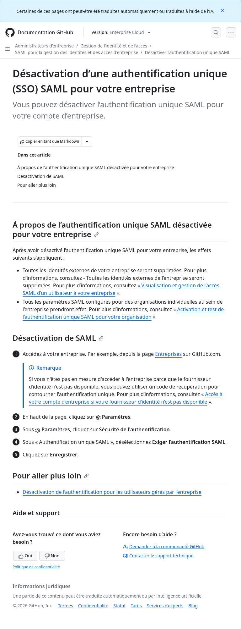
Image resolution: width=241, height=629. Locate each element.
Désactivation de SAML (58, 338)
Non (52, 556)
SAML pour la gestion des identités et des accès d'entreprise (76, 52)
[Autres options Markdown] (87, 141)
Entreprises (168, 353)
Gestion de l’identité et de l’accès (113, 46)
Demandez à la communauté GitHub (163, 546)
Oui (25, 556)
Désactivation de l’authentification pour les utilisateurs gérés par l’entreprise (112, 491)
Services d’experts (165, 606)
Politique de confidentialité (36, 567)
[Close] (223, 10)
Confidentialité (93, 606)
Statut (119, 606)
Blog (193, 606)
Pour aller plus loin (51, 475)
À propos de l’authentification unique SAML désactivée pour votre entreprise (112, 229)
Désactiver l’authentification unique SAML (187, 52)
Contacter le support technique (158, 556)
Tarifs (136, 606)
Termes (65, 606)
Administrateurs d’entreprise (44, 46)
